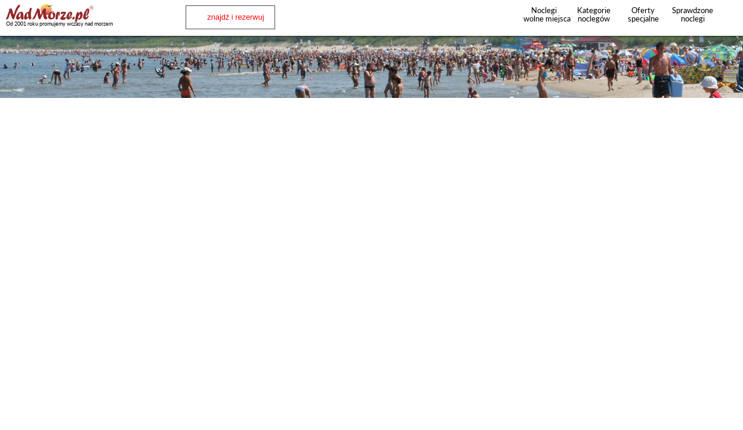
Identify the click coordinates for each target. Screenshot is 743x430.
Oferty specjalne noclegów (643, 18)
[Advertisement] (372, 131)
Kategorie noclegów (594, 14)
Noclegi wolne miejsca (544, 14)
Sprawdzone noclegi (692, 14)
